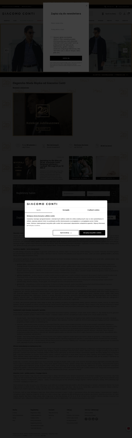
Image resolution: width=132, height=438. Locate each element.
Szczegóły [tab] (66, 210)
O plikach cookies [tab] (93, 210)
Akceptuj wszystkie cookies (92, 232)
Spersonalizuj (65, 232)
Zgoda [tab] (38, 210)
